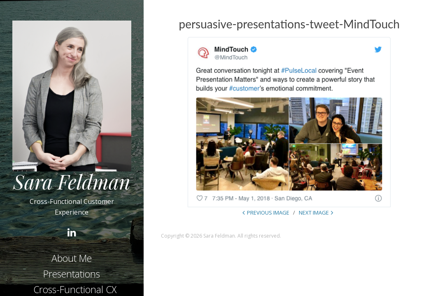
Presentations (71, 273)
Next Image (314, 212)
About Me (71, 258)
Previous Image (268, 212)
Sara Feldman (71, 181)
